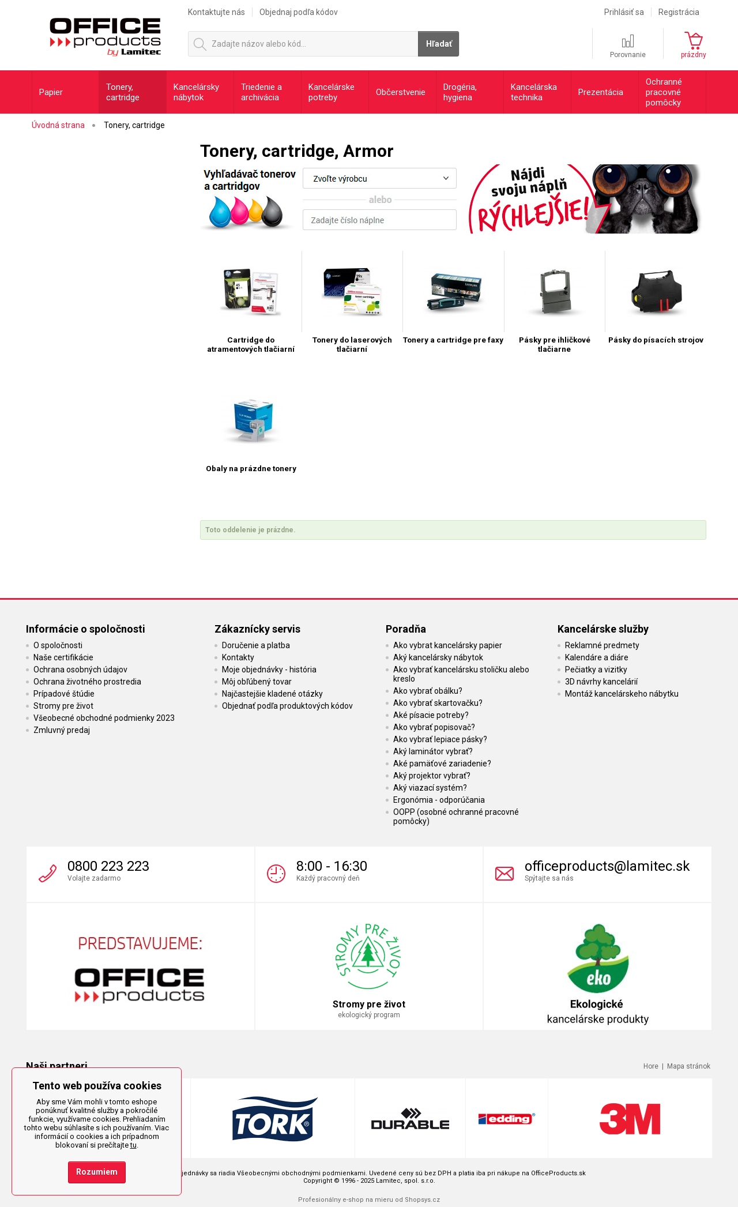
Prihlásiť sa (624, 12)
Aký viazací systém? (430, 787)
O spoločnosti (57, 645)
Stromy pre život (63, 705)
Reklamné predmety (602, 645)
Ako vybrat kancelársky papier (447, 645)
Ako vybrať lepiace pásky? (440, 739)
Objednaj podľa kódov (298, 12)
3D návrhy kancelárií (601, 681)
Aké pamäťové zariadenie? (442, 763)
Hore (650, 1066)
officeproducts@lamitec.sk (607, 866)
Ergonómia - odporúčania (439, 799)
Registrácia (678, 12)
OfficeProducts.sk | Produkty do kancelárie (104, 34)
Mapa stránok (688, 1066)
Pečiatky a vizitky (596, 669)
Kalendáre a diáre (596, 657)
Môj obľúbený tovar (257, 681)
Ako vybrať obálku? (427, 690)
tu (133, 1145)
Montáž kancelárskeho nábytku (622, 693)
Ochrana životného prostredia (87, 681)
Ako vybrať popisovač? (434, 727)
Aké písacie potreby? (431, 715)
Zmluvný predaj (61, 730)
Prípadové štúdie (64, 693)
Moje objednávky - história (269, 669)
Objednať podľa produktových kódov (287, 705)
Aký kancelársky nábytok (438, 657)
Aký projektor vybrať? (431, 775)
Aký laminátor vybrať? (433, 751)
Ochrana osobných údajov (80, 669)
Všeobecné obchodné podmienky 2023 (104, 718)
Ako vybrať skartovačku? (438, 703)
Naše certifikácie (63, 657)
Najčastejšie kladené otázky (272, 693)
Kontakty (238, 657)
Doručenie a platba (256, 645)
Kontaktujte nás (216, 12)
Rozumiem (97, 1171)
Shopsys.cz (422, 1200)
